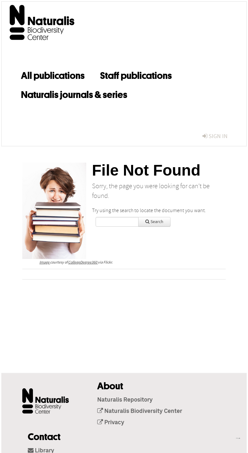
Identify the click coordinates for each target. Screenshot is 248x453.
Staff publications (136, 74)
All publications (53, 74)
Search (154, 221)
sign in (215, 136)
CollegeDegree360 (83, 262)
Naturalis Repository (125, 400)
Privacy (110, 423)
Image (44, 262)
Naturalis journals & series (74, 93)
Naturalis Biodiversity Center (139, 411)
